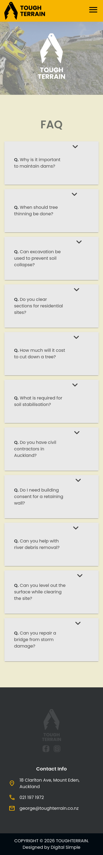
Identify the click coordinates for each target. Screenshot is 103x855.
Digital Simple (65, 847)
